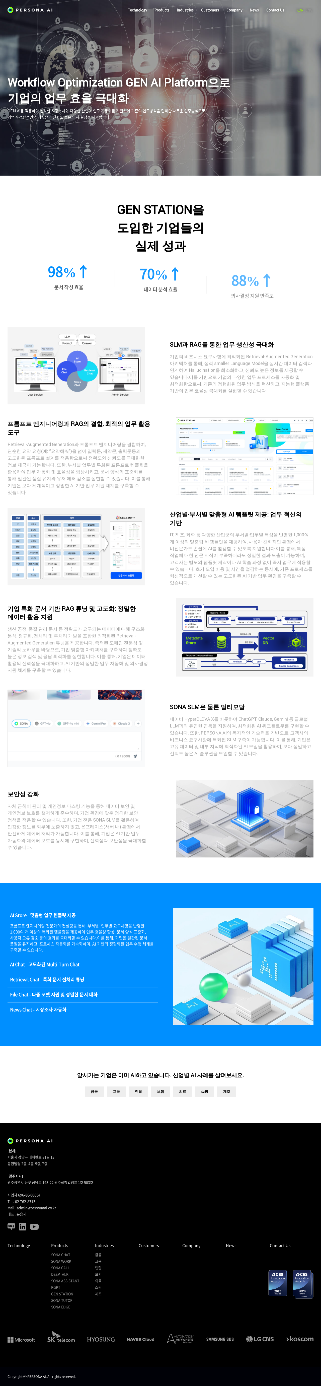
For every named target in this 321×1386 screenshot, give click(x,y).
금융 (94, 1106)
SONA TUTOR (61, 1300)
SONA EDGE (60, 1307)
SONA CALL (60, 1268)
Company (234, 10)
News (254, 10)
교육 (116, 1106)
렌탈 (138, 1106)
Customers (210, 10)
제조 (226, 1106)
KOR (300, 10)
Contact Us (275, 10)
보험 (160, 1106)
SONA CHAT (60, 1255)
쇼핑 (204, 1106)
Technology (137, 10)
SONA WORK (61, 1261)
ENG (309, 10)
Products (161, 10)
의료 (182, 1106)
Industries (185, 10)
